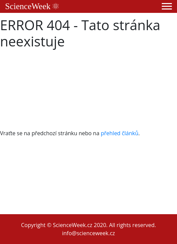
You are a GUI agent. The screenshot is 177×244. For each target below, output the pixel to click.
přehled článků (119, 133)
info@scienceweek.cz (88, 233)
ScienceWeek (32, 6)
